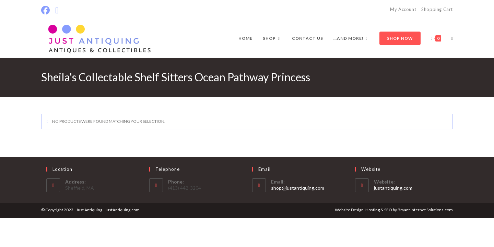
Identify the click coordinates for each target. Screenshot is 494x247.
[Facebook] (46, 10)
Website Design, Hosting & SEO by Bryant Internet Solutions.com (394, 209)
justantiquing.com (393, 188)
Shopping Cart (437, 9)
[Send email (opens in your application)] (56, 10)
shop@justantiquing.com (297, 188)
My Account (403, 9)
